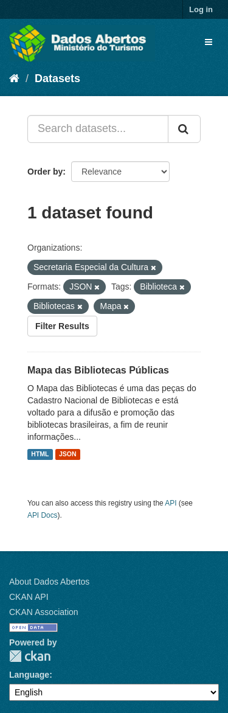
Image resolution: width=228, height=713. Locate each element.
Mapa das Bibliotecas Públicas (98, 370)
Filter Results (62, 326)
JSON (68, 454)
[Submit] (184, 129)
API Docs (42, 515)
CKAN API (29, 597)
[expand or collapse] (208, 42)
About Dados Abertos (49, 581)
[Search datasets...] (97, 129)
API (170, 503)
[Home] (14, 78)
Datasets (57, 78)
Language (29, 675)
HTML (40, 454)
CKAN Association (43, 612)
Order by (45, 171)
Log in (201, 9)
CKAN (29, 656)
